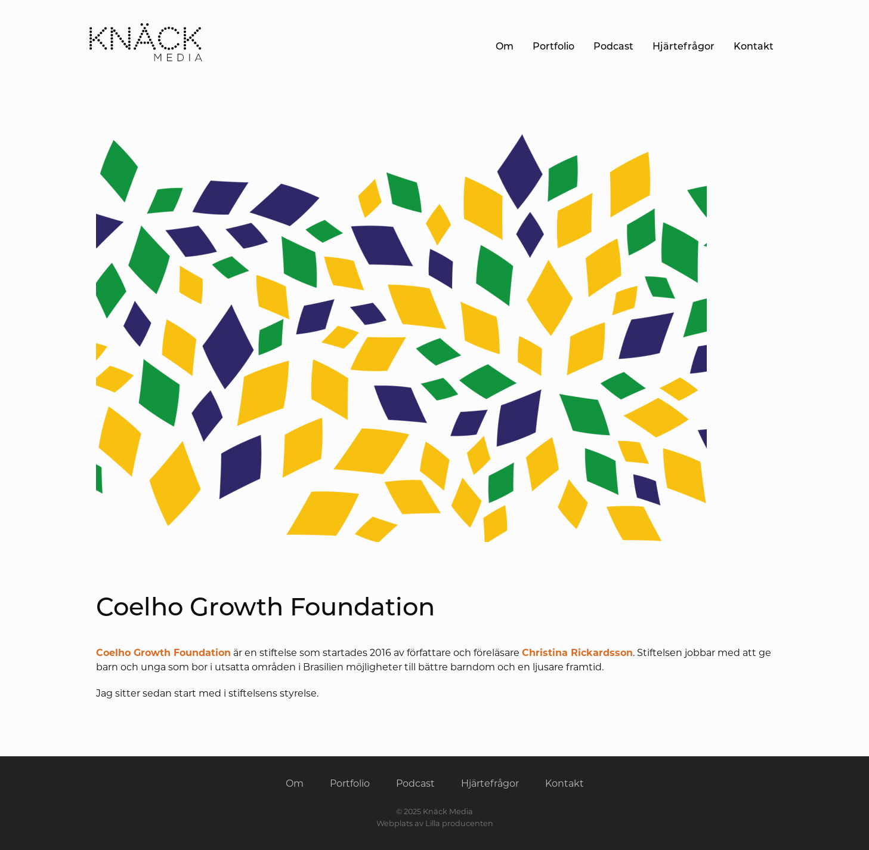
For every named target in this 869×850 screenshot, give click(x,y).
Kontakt (754, 46)
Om (505, 46)
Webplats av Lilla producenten (434, 823)
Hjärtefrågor (683, 46)
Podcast (613, 46)
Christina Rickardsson (577, 652)
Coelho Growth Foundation (163, 652)
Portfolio (553, 46)
